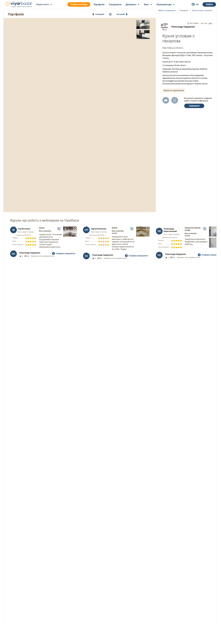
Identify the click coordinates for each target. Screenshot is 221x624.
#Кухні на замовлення (174, 90)
